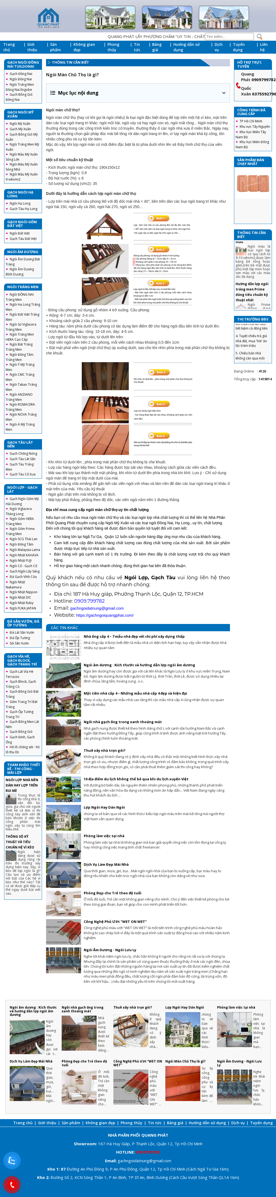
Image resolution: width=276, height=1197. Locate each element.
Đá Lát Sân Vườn (22, 632)
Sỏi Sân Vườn (19, 643)
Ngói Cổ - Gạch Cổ (23, 566)
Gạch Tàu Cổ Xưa (23, 474)
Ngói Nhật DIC (20, 597)
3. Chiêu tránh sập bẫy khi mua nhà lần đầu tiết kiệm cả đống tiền (253, 334)
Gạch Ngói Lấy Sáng (25, 571)
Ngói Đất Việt (20, 233)
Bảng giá (157, 47)
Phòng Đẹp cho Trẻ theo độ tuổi (112, 893)
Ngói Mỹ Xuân (20, 123)
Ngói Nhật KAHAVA (24, 555)
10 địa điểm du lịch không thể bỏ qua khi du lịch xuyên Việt (136, 779)
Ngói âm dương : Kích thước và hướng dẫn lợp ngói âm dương (139, 665)
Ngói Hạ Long (20, 203)
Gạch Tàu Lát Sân (23, 459)
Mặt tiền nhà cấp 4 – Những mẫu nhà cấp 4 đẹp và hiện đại (135, 693)
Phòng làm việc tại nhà (104, 835)
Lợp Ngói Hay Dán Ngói (104, 807)
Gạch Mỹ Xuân (20, 129)
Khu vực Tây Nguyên (255, 126)
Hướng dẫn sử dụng (186, 47)
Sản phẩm (55, 47)
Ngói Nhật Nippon (23, 592)
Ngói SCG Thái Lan (23, 539)
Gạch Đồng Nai (21, 73)
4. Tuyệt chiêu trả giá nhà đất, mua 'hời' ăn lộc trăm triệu (251, 352)
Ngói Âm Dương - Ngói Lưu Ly (110, 949)
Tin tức (137, 47)
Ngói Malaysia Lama (25, 549)
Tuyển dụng (239, 47)
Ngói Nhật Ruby (21, 603)
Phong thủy (113, 47)
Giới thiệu (32, 47)
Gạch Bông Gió (21, 731)
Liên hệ (264, 47)
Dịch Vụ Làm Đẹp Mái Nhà (106, 864)
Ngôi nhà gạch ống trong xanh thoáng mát (123, 721)
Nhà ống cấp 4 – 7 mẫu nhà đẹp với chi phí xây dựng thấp (134, 636)
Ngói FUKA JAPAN (23, 608)
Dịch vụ (219, 47)
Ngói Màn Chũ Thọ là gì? (185, 1061)
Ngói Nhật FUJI (21, 560)
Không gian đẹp (84, 47)
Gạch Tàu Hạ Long (23, 208)
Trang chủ (9, 47)
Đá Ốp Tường (20, 638)
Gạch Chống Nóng (23, 453)
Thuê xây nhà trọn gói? (104, 750)
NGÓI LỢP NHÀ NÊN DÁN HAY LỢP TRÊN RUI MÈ (22, 785)
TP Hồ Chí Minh (251, 121)
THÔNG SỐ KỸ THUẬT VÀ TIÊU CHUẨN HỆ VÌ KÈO (20, 842)
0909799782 (263, 79)
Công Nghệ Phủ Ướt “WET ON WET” (115, 921)
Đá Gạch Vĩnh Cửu (23, 576)
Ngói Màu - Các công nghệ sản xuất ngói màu (253, 247)
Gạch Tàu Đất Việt (23, 238)
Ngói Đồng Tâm (21, 544)
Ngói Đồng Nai (21, 79)
